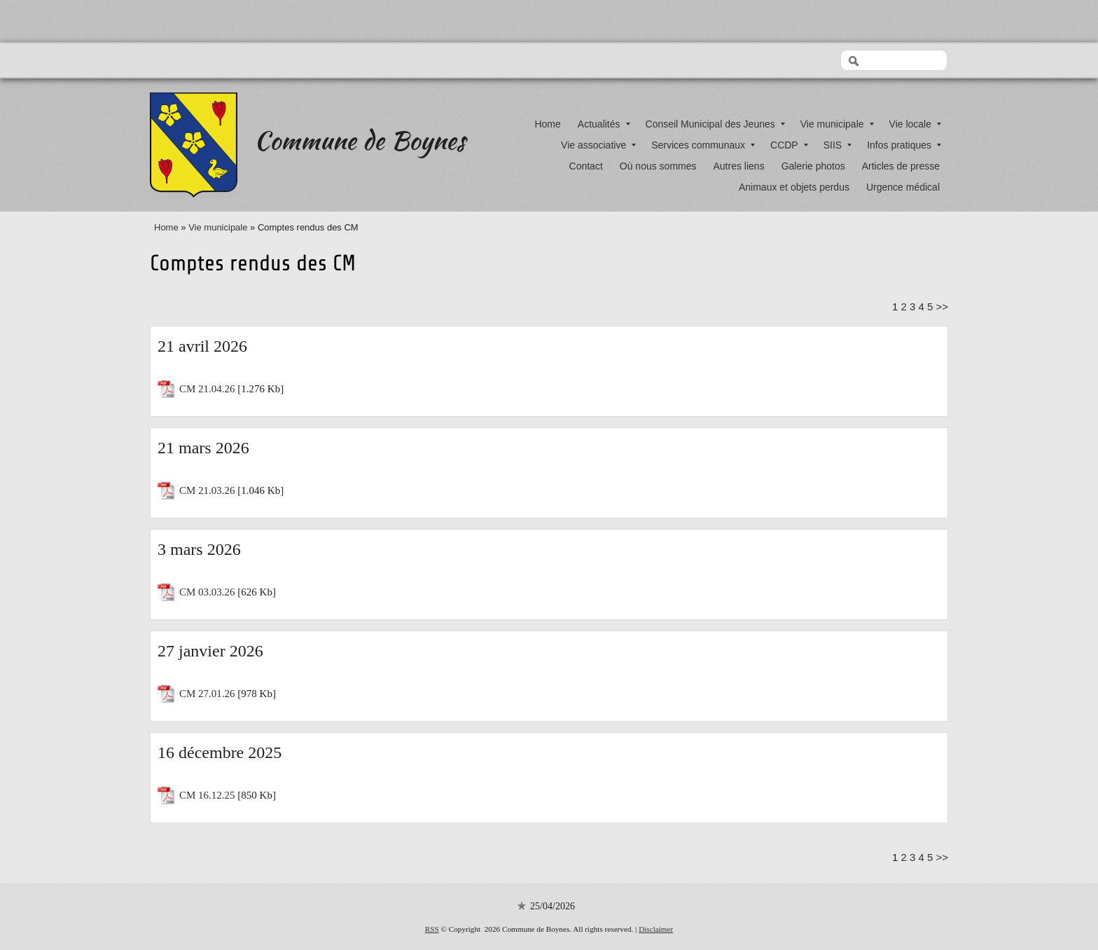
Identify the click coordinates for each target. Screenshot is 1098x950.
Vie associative (598, 145)
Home (547, 124)
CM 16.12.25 (207, 795)
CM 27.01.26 (207, 693)
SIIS (838, 145)
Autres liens (739, 166)
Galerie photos (813, 166)
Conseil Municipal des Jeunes (715, 124)
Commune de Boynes (359, 140)
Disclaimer (656, 929)
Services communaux (703, 145)
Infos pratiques (904, 145)
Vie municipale (837, 124)
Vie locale (915, 124)
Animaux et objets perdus (794, 187)
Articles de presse (901, 166)
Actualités (604, 124)
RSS (432, 929)
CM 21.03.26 (207, 490)
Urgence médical (903, 187)
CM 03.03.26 (207, 592)
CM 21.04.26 (207, 388)
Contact (586, 166)
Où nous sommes (658, 166)
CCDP (789, 145)
